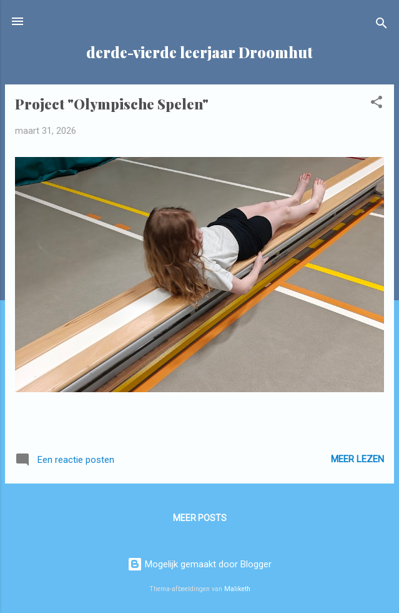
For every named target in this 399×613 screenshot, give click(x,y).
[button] (376, 104)
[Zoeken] (381, 25)
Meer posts (200, 518)
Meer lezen (357, 459)
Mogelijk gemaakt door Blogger (199, 564)
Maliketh (237, 589)
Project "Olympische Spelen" (112, 103)
